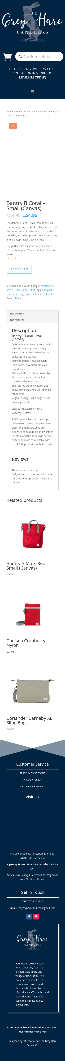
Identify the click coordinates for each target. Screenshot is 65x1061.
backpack (47, 290)
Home (10, 111)
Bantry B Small (39, 111)
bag (21, 294)
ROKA (27, 111)
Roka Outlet (28, 290)
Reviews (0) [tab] (17, 319)
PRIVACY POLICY (32, 779)
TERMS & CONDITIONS (32, 773)
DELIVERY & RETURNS (32, 786)
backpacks (12, 294)
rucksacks (48, 294)
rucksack (36, 294)
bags (27, 294)
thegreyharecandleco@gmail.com (36, 908)
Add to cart (19, 269)
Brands (18, 111)
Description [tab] (17, 313)
